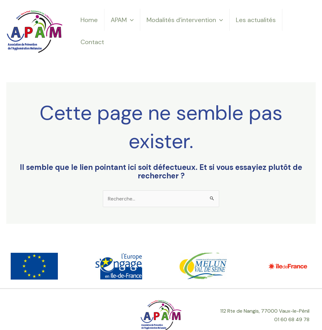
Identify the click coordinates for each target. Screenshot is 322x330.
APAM (122, 20)
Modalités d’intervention (185, 20)
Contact (92, 42)
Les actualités (256, 20)
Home (89, 20)
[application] (130, 20)
